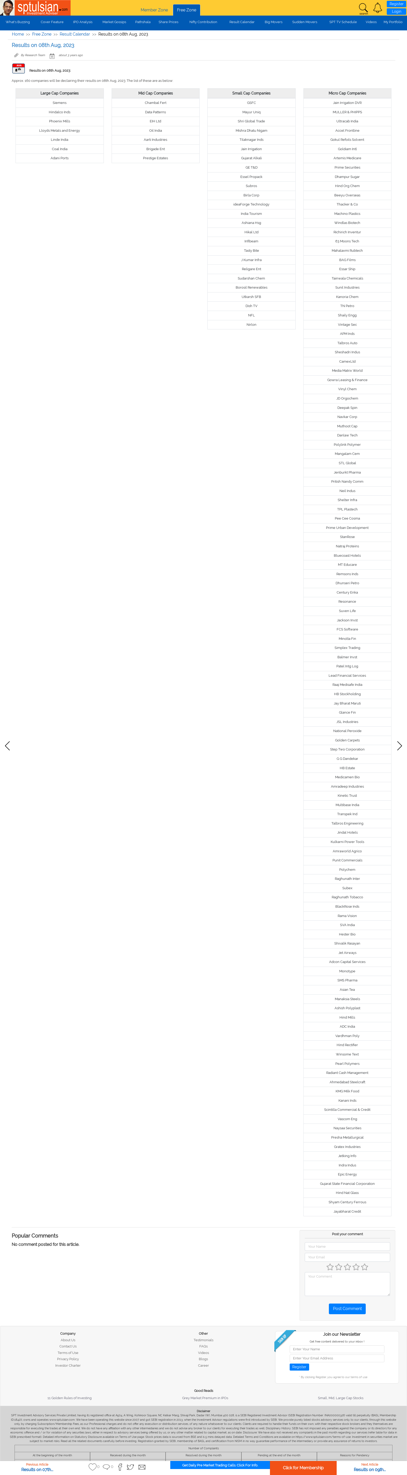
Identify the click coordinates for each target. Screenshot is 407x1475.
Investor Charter (68, 1365)
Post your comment (347, 1234)
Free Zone (186, 10)
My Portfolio (393, 22)
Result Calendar (242, 22)
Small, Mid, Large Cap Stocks (340, 1398)
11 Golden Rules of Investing (70, 1398)
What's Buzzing (18, 22)
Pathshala (143, 22)
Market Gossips (114, 22)
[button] (377, 8)
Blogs (203, 1359)
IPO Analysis (82, 22)
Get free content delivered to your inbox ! (337, 1341)
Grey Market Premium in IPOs (205, 1398)
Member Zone (154, 10)
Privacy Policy (68, 1359)
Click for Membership (303, 1467)
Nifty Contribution (203, 22)
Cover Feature (52, 22)
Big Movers (273, 22)
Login (396, 11)
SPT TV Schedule (343, 22)
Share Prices (168, 22)
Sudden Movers (304, 22)
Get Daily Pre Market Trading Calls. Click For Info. (220, 1465)
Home (18, 34)
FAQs (203, 1346)
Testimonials (203, 1340)
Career (203, 1365)
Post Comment (347, 1308)
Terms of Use (68, 1353)
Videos (371, 22)
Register (397, 4)
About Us (68, 1340)
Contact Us (68, 1346)
